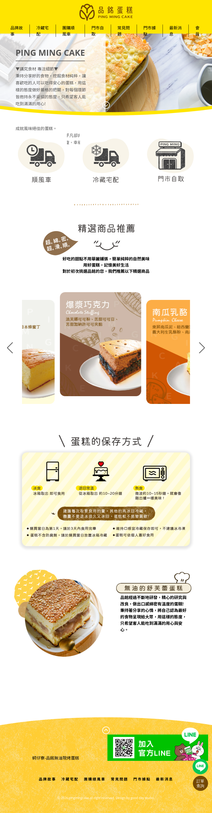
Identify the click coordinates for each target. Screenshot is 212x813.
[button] (202, 348)
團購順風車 (68, 31)
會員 (197, 31)
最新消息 (175, 31)
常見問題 (124, 31)
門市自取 (97, 31)
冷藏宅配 (42, 31)
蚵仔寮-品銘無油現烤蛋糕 (55, 758)
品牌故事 (16, 31)
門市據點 (149, 31)
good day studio (142, 798)
